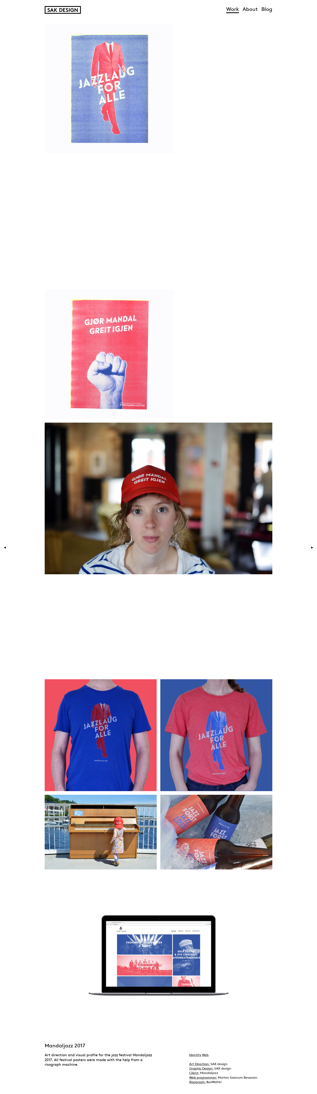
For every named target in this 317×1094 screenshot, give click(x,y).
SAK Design (63, 10)
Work (232, 9)
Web (205, 1055)
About (250, 9)
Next (305, 547)
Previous (15, 547)
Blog (266, 9)
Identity (195, 1055)
